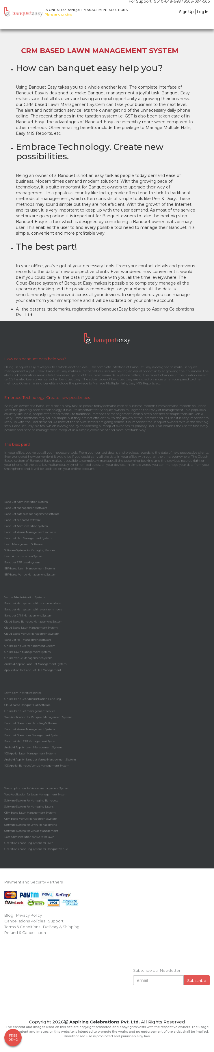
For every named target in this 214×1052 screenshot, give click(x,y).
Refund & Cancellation (25, 932)
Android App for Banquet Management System (35, 664)
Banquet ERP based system (22, 562)
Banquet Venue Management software (30, 532)
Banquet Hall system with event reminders (33, 609)
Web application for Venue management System (36, 788)
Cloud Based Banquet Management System (33, 621)
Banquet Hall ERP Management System (30, 741)
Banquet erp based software (22, 520)
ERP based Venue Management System (30, 574)
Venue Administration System (24, 597)
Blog (8, 915)
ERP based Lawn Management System (29, 568)
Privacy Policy (29, 915)
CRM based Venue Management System (30, 818)
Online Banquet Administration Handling (32, 698)
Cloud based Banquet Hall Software (27, 705)
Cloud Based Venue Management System (31, 633)
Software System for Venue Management (31, 830)
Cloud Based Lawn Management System (31, 627)
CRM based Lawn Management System (30, 812)
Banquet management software (25, 507)
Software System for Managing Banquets (31, 800)
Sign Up (186, 11)
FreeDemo (13, 1038)
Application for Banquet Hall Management (32, 670)
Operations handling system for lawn (28, 842)
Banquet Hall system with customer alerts (32, 603)
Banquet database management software (31, 513)
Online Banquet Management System (29, 645)
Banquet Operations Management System (32, 735)
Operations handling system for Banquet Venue (36, 849)
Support (56, 921)
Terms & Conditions (22, 926)
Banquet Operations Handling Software (30, 723)
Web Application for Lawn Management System (36, 794)
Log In (202, 11)
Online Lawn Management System (27, 651)
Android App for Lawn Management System (33, 747)
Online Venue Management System (28, 657)
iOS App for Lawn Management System (30, 753)
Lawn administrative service (23, 692)
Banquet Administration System (26, 501)
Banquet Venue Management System (29, 729)
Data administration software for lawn (29, 836)
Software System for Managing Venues (29, 550)
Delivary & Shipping (61, 926)
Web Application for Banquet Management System (38, 717)
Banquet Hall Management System (28, 538)
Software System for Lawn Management (30, 824)
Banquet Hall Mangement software (27, 639)
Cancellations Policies (24, 921)
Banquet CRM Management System (28, 615)
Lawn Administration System (23, 556)
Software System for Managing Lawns (28, 806)
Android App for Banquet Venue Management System (40, 759)
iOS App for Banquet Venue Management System (37, 765)
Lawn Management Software (23, 544)
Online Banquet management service (29, 711)
